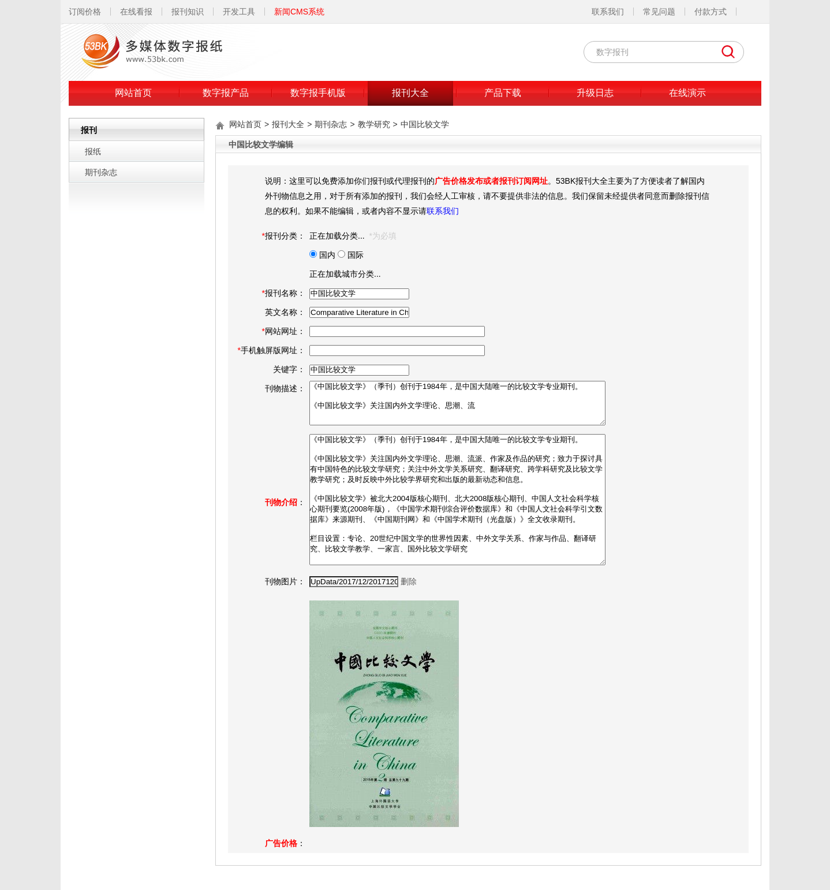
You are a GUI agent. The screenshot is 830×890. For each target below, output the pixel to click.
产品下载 (502, 93)
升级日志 (595, 93)
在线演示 (687, 93)
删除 (409, 581)
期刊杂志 (101, 172)
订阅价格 (85, 11)
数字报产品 (226, 93)
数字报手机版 (318, 93)
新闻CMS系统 (299, 11)
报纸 (93, 151)
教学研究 (374, 124)
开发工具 (239, 11)
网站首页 (133, 93)
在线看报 (136, 11)
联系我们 (608, 11)
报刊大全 (410, 93)
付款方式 (710, 11)
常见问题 (659, 11)
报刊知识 (187, 11)
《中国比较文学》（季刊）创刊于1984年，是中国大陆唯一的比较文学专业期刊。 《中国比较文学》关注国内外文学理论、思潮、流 (457, 403)
